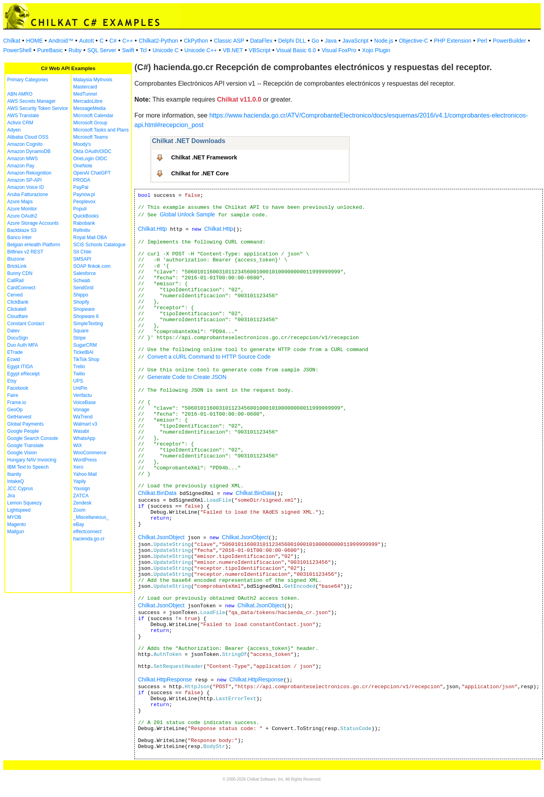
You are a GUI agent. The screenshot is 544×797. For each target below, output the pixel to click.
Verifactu (82, 395)
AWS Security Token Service (37, 108)
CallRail (15, 280)
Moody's (82, 144)
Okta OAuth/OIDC (92, 151)
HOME (34, 40)
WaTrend (83, 417)
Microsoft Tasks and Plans (101, 130)
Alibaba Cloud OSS (27, 137)
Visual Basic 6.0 (296, 50)
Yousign (81, 488)
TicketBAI (83, 352)
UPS (78, 381)
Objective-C (413, 40)
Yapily (79, 481)
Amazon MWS (22, 158)
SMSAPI (82, 259)
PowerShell (17, 50)
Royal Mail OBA (90, 237)
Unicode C (165, 50)
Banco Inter (19, 237)
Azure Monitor (22, 209)
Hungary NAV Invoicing (31, 460)
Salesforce (84, 273)
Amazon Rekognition (29, 173)
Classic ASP (229, 40)
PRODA (82, 180)
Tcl (143, 50)
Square (81, 331)
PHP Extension (452, 40)
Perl (482, 40)
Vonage (81, 409)
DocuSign (17, 338)
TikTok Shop (86, 359)
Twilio (79, 374)
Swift (128, 50)
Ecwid (13, 359)
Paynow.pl (84, 194)
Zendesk (82, 503)
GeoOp (15, 409)
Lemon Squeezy (24, 503)
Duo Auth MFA (22, 345)
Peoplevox (84, 201)
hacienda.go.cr (89, 539)
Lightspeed (19, 510)
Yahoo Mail (85, 474)
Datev (13, 331)
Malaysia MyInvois (92, 79)
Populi (80, 209)
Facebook (17, 388)
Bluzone (15, 259)
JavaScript (356, 40)
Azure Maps (20, 201)
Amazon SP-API (24, 180)
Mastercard (85, 87)
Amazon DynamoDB (29, 151)
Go (315, 40)
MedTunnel (85, 94)
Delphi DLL (292, 40)
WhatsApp (84, 438)
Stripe (79, 338)
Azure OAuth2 (22, 216)
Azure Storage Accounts (33, 223)
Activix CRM (20, 123)
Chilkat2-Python (158, 40)
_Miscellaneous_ (91, 517)
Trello (79, 366)
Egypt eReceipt (23, 374)
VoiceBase (84, 402)
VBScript (259, 50)
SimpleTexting (88, 323)
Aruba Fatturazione (27, 194)
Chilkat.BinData (157, 493)
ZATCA (81, 496)
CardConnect (21, 288)
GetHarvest (19, 417)
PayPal (81, 187)
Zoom (79, 510)
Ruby (75, 50)
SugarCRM (85, 345)
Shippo (80, 295)
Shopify (81, 302)
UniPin (80, 388)
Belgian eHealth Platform (33, 244)
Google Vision (22, 452)
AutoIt (86, 40)
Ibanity (14, 474)
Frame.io (16, 402)
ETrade (15, 352)
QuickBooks (86, 216)
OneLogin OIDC (90, 158)
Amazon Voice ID (25, 187)
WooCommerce (89, 452)
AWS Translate (23, 115)
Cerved (15, 295)
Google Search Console (32, 438)
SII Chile (82, 252)
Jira (11, 496)
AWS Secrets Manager (31, 101)
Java (331, 40)
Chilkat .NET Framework (204, 157)
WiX (77, 445)
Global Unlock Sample (187, 214)
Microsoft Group (90, 123)
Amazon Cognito (25, 144)
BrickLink (17, 266)
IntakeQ (15, 481)
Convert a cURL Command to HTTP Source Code (208, 356)
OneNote (83, 166)
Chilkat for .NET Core (200, 173)
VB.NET (233, 50)
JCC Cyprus (20, 488)
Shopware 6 (86, 316)
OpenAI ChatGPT (92, 173)
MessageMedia (89, 108)
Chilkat (11, 40)
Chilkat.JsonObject (161, 537)
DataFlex (261, 40)
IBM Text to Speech (28, 467)
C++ (127, 40)
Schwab (82, 280)
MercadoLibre (87, 101)
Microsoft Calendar (93, 115)
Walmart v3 (85, 424)
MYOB (14, 517)
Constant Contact (25, 323)
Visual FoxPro (338, 50)
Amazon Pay (20, 166)
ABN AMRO (19, 94)
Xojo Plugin (376, 50)
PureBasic (50, 50)
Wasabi (81, 431)
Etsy (11, 381)
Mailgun (15, 531)
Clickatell (16, 309)
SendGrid (83, 288)
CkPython (196, 40)
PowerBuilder (509, 40)
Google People (23, 431)
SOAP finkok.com (92, 266)
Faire (12, 395)
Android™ (61, 40)
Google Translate (25, 445)
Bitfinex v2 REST (25, 252)
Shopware (84, 309)
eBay (78, 524)
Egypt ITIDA (20, 366)
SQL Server (101, 50)
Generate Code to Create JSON (186, 377)
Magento (16, 524)
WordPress (85, 460)
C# (112, 40)
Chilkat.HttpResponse (165, 679)
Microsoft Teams (90, 137)
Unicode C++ (200, 50)
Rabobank (84, 223)
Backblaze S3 (21, 230)
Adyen (14, 130)
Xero (78, 467)
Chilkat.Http (152, 229)
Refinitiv (82, 230)
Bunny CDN (19, 273)
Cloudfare (17, 316)
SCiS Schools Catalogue (99, 244)
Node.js (383, 40)
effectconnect (87, 531)
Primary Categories (27, 79)
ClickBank (17, 302)
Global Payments (25, 424)
